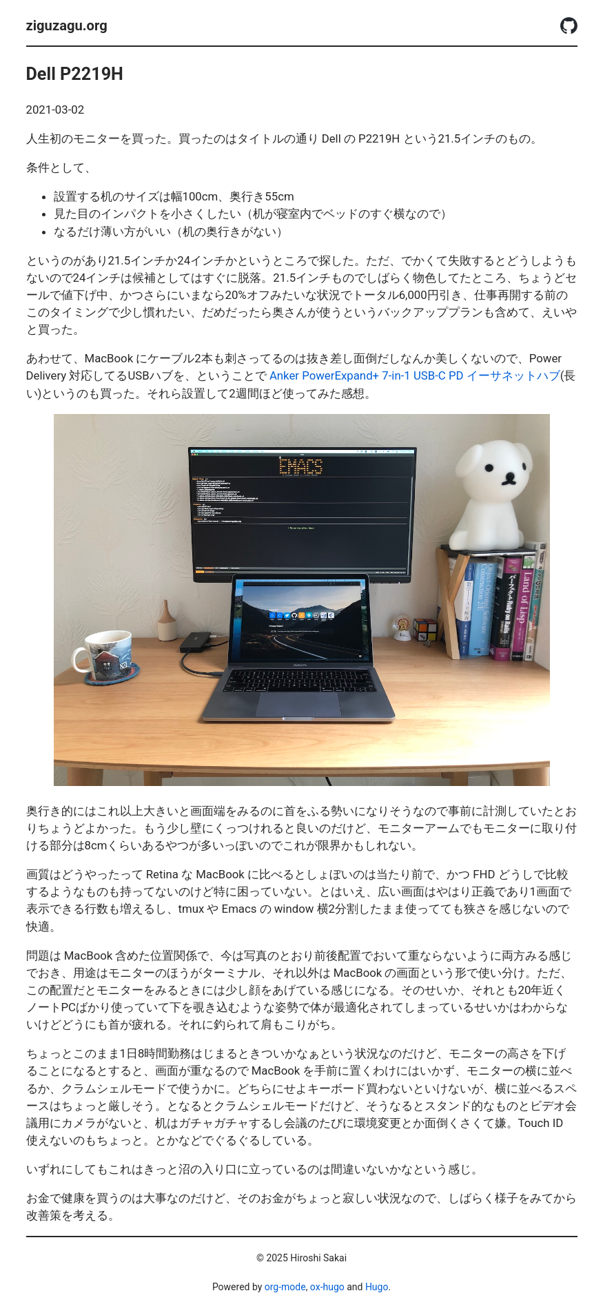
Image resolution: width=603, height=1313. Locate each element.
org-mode (285, 1286)
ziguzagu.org (67, 25)
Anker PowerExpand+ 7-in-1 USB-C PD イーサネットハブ (414, 375)
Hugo (377, 1286)
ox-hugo (327, 1286)
